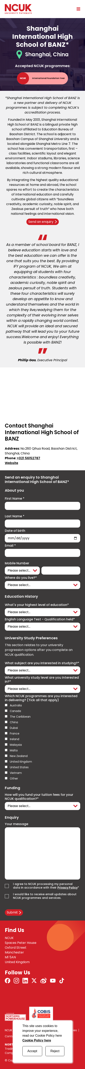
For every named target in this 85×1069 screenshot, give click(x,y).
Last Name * (14, 516)
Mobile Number (17, 563)
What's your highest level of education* (37, 605)
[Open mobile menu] (77, 9)
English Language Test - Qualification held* (40, 619)
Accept (32, 1051)
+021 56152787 (28, 458)
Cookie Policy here (36, 1040)
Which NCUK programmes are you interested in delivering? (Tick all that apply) (41, 698)
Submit (12, 912)
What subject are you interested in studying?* (42, 663)
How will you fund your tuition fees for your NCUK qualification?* (39, 797)
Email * (10, 546)
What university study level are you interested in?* (42, 680)
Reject (54, 1051)
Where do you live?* (21, 578)
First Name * (14, 499)
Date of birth (15, 531)
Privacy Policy (67, 888)
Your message (16, 824)
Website (11, 463)
